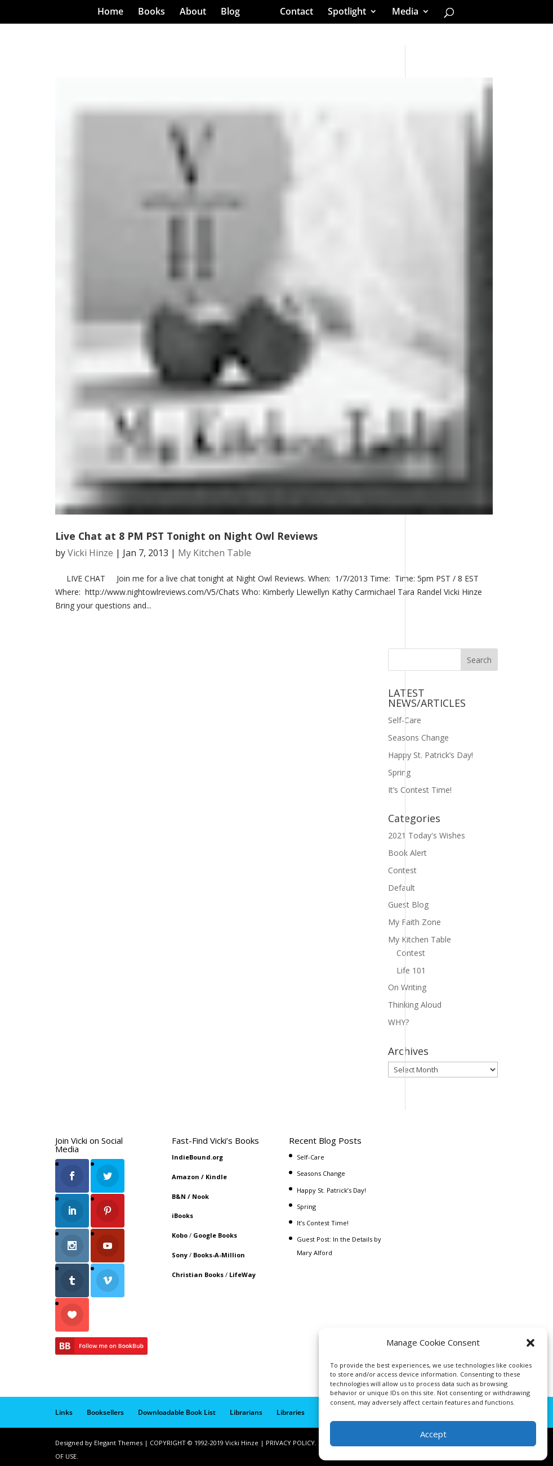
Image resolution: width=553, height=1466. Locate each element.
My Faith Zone (414, 922)
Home (114, 13)
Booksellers (105, 1407)
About (197, 13)
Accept (433, 1434)
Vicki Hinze (90, 553)
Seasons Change (418, 737)
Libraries (290, 1407)
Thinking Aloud (414, 1004)
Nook (200, 1196)
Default (401, 887)
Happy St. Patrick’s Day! (430, 755)
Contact (292, 13)
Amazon (185, 1176)
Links (64, 1407)
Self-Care (404, 720)
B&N (179, 1196)
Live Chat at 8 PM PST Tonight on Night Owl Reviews (186, 536)
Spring (399, 772)
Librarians (246, 1407)
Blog (234, 13)
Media (401, 13)
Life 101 (411, 970)
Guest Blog (408, 904)
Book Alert (407, 852)
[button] (530, 1342)
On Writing (407, 987)
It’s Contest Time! (420, 789)
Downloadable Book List (177, 1407)
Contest (402, 870)
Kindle (216, 1176)
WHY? (398, 1022)
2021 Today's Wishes (426, 835)
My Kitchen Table (214, 553)
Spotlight (343, 13)
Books (155, 13)
